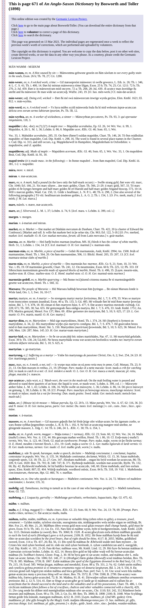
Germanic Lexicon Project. (71, 19)
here (20, 25)
